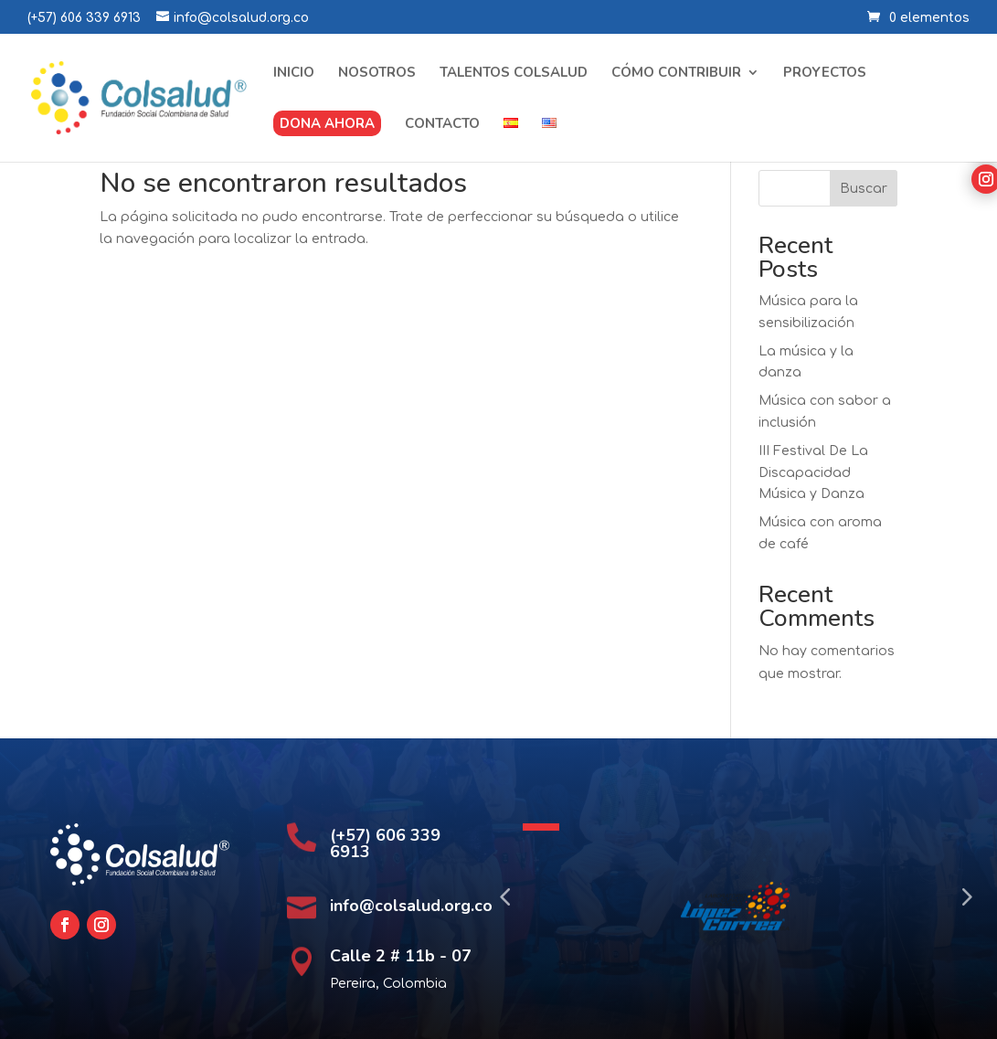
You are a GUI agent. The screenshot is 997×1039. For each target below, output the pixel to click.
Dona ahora (327, 123)
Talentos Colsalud (514, 73)
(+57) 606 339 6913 (84, 18)
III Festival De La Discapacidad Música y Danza (813, 473)
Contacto (442, 125)
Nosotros (377, 73)
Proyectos (824, 73)
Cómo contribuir (676, 73)
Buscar (863, 189)
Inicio (293, 73)
